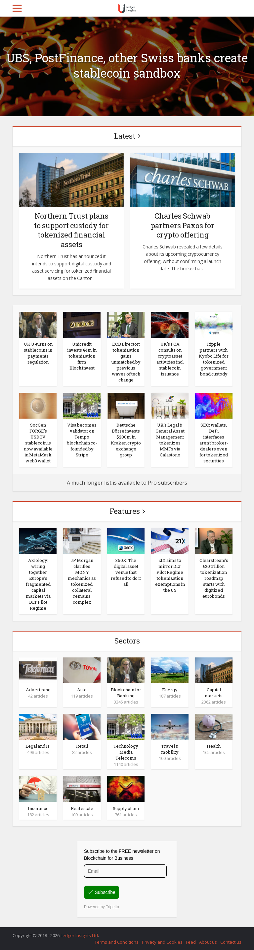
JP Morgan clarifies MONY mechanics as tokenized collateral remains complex (82, 581)
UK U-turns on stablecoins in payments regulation (38, 353)
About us (208, 942)
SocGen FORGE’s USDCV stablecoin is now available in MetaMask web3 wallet (38, 443)
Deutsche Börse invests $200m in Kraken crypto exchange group (126, 440)
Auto (82, 690)
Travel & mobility (170, 749)
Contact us (230, 942)
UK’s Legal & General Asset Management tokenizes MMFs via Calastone (170, 440)
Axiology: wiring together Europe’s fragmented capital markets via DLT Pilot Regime (38, 584)
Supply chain (126, 808)
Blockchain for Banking (126, 693)
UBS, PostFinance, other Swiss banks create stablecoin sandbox (127, 65)
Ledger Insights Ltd (79, 935)
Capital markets (214, 693)
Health (214, 746)
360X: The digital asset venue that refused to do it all (126, 572)
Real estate (82, 808)
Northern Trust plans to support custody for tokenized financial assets (71, 230)
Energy (170, 690)
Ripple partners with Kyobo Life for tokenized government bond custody (214, 359)
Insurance (38, 808)
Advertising (38, 690)
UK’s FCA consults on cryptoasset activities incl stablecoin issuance (170, 359)
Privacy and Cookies (162, 942)
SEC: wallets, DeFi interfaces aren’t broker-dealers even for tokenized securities (213, 443)
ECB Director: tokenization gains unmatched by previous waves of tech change (126, 362)
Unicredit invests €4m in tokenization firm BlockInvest (82, 356)
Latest (124, 136)
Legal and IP (38, 746)
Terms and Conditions (117, 942)
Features (124, 511)
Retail (82, 746)
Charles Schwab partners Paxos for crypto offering (182, 225)
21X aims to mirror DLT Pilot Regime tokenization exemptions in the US (170, 575)
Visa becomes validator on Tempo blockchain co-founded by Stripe (82, 440)
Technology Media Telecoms (125, 752)
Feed (191, 942)
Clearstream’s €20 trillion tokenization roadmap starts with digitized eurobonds (213, 578)
